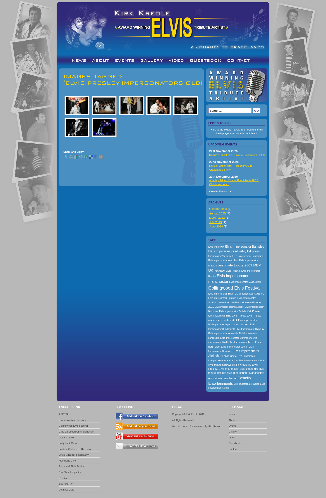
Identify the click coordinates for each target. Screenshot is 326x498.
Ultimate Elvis (66, 489)
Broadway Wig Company (72, 420)
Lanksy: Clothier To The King (75, 449)
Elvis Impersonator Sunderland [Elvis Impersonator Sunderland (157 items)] (247, 256)
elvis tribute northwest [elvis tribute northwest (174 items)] (220, 364)
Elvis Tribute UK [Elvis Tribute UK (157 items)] (216, 247)
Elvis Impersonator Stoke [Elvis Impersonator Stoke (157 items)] (251, 360)
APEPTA (64, 414)
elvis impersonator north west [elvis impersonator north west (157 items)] (234, 324)
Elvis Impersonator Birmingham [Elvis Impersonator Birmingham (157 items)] (236, 338)
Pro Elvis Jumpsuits (70, 472)
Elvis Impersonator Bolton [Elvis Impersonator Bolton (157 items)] (221, 294)
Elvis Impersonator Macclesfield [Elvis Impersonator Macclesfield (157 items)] (245, 282)
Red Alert (64, 478)
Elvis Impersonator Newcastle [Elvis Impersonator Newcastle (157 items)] (223, 333)
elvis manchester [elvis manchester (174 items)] (228, 360)
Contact (233, 449)
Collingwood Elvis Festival (73, 425)
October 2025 (218, 208)
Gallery (233, 431)
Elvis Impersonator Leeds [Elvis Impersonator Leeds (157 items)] (241, 342)
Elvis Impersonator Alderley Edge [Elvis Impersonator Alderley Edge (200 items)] (231, 251)
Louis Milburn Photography (74, 454)
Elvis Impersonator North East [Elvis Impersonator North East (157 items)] (223, 260)
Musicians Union (68, 460)
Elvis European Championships (76, 431)
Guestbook (235, 443)
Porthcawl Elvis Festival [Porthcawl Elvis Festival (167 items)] (227, 270)
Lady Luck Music (68, 443)
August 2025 (217, 213)
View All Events (218, 191)
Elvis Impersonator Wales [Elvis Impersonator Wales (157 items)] (246, 384)
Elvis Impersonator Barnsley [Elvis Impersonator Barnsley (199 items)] (244, 246)
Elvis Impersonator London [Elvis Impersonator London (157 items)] (234, 347)
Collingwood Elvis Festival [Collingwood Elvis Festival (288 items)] (234, 287)
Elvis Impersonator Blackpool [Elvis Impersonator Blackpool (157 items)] (229, 307)
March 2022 (217, 217)
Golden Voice (66, 437)
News (232, 414)
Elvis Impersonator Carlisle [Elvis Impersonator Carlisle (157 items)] (232, 311)
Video (232, 437)
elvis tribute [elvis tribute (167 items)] (230, 356)
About (232, 420)
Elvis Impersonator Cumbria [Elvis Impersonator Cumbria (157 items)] (222, 298)
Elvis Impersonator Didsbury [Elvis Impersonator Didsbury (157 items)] (250, 329)
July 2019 (215, 222)
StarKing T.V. (66, 483)
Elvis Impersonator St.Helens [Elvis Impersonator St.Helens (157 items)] (249, 294)
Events (232, 425)
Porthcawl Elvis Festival (72, 466)
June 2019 (216, 226)
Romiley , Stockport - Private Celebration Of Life (237, 154)
